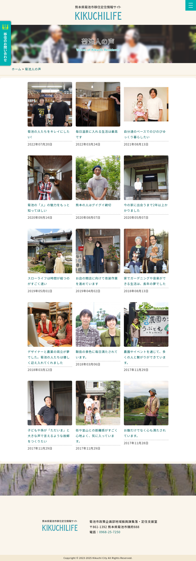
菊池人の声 (33, 69)
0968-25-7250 (109, 532)
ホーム (16, 69)
